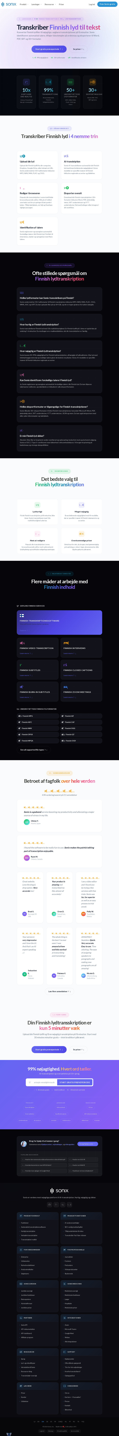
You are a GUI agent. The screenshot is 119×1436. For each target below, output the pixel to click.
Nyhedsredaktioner (28, 1265)
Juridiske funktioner (28, 1295)
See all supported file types (33, 750)
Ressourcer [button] (49, 4)
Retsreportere (26, 1299)
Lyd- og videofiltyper (28, 1363)
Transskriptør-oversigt (29, 1376)
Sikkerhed (68, 1410)
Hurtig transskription (28, 1231)
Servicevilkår (75, 1431)
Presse (67, 1401)
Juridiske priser (26, 1308)
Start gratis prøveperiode (49, 49)
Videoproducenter (71, 1269)
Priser (61, 4)
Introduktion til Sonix (28, 1367)
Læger (67, 1299)
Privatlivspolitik (62, 1431)
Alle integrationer (71, 1342)
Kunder (23, 1397)
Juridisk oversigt (26, 1291)
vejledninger (57, 1144)
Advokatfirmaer (26, 1303)
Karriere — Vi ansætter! (73, 1397)
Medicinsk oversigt (71, 1291)
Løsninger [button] (35, 4)
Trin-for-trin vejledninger (73, 1367)
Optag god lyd (70, 1376)
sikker (93, 1197)
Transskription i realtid (29, 1240)
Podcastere (69, 1265)
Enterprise (24, 1257)
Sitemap (50, 1431)
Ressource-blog (26, 1371)
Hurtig (77, 1197)
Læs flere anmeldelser (59, 991)
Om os (67, 1393)
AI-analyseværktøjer (72, 1223)
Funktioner (25, 1223)
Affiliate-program (27, 1337)
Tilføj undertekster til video (74, 1231)
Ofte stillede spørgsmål (73, 1363)
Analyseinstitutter (27, 1269)
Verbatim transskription (29, 1235)
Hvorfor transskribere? (72, 1371)
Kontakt (67, 1405)
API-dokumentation (28, 1329)
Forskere (68, 1261)
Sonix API (24, 1325)
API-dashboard (26, 1333)
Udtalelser (24, 1401)
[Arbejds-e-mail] (44, 1082)
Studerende (69, 1274)
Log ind (92, 4)
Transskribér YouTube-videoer (75, 1235)
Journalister (69, 1257)
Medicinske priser (71, 1308)
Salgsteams (25, 1274)
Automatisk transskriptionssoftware (33, 1227)
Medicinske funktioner (72, 1295)
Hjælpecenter (46, 1144)
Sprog (23, 1359)
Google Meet (69, 1333)
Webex (67, 1337)
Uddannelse (25, 1261)
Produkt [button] (23, 4)
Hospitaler (68, 1303)
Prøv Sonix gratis (107, 4)
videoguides (69, 1144)
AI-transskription (67, 1197)
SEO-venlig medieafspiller (74, 1227)
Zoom (67, 1325)
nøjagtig (84, 1197)
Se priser (78, 49)
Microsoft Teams (70, 1329)
